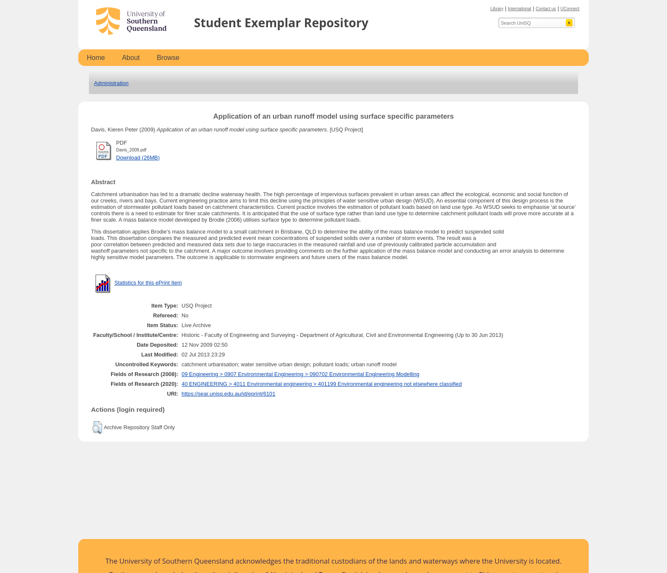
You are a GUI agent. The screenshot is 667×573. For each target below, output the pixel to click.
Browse (168, 57)
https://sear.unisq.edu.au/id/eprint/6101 (229, 394)
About (131, 57)
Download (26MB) (138, 157)
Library (497, 8)
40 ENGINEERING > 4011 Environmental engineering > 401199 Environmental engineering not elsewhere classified (322, 384)
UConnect (570, 8)
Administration (111, 83)
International (519, 8)
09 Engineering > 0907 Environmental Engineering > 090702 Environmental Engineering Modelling (300, 374)
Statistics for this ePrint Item (148, 282)
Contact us (546, 8)
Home (96, 57)
